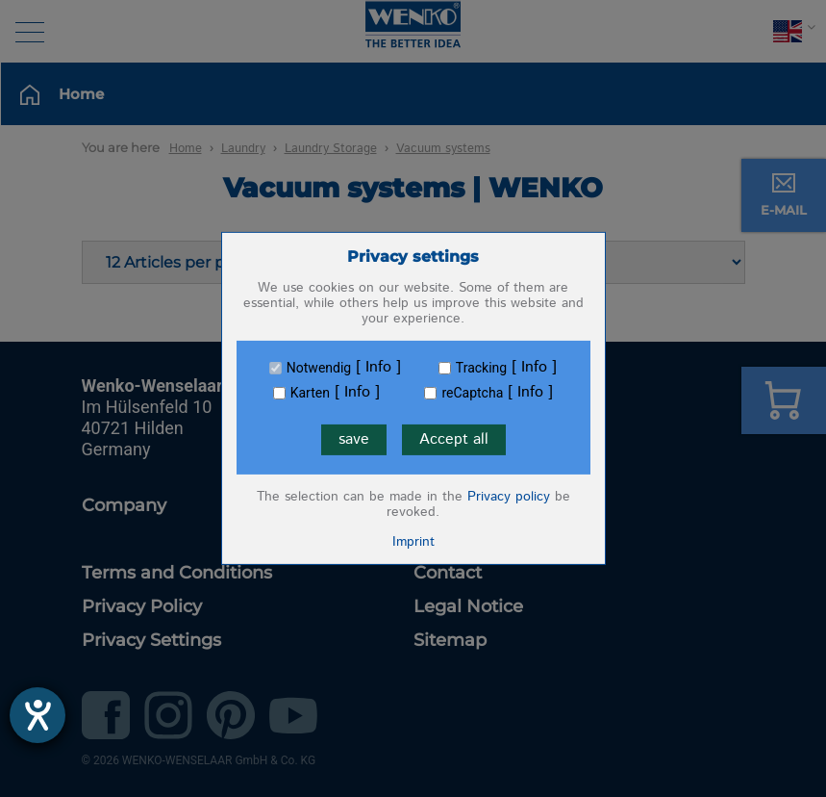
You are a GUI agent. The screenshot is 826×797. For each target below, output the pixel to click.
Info (378, 367)
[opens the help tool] (37, 715)
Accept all (453, 439)
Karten (310, 392)
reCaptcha (472, 392)
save (353, 439)
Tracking (481, 367)
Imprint (413, 542)
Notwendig (319, 367)
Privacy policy (508, 496)
